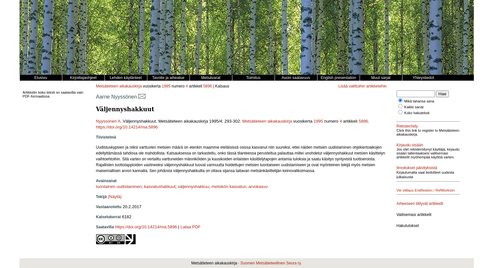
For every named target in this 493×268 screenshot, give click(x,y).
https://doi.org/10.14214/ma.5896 (127, 127)
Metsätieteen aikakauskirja (119, 86)
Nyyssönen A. (109, 121)
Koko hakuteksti (417, 113)
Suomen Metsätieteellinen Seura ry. (271, 263)
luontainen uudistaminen (119, 186)
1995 (166, 86)
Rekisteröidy (407, 126)
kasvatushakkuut (160, 186)
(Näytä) (115, 196)
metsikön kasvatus (228, 186)
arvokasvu (257, 186)
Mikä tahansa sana (419, 101)
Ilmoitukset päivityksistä (417, 168)
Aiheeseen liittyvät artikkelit (420, 203)
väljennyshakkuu (193, 186)
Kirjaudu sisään (410, 145)
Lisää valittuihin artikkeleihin (363, 86)
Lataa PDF (190, 226)
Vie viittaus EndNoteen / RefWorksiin (426, 190)
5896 (207, 86)
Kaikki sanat (414, 107)
